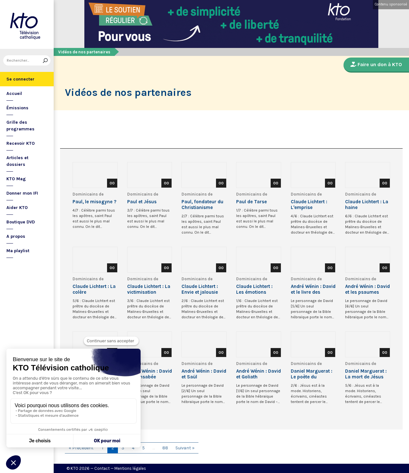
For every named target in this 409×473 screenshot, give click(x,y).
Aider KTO (17, 207)
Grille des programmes (20, 126)
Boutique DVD (20, 222)
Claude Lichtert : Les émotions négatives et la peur (258, 289)
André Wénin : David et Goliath (258, 374)
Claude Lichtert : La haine (366, 204)
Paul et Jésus (142, 202)
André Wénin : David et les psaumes (367, 289)
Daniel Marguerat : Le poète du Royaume (311, 374)
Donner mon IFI (22, 193)
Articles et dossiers (17, 161)
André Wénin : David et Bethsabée (149, 374)
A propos (15, 236)
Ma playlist (17, 250)
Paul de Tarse (251, 202)
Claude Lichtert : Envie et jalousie (199, 289)
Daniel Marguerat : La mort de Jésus (366, 374)
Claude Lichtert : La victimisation (148, 289)
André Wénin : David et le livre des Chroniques (313, 289)
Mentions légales (130, 468)
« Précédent (81, 448)
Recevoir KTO (20, 143)
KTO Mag (16, 179)
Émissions (17, 108)
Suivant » (185, 448)
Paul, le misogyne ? (94, 202)
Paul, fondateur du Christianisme (202, 204)
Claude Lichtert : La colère (94, 289)
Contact (102, 468)
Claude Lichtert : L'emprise (309, 204)
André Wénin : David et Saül (203, 374)
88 (165, 448)
